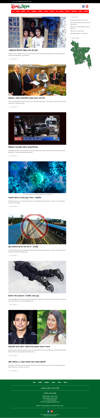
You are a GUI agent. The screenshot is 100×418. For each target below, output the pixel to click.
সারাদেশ (53, 382)
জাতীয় (17, 11)
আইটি (80, 11)
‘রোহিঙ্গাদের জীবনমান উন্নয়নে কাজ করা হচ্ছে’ (23, 50)
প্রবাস (28, 11)
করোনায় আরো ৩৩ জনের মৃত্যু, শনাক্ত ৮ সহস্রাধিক (24, 198)
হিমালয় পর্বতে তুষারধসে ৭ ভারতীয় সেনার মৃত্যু (23, 296)
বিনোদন (61, 11)
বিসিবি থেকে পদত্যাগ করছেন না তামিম (77, 31)
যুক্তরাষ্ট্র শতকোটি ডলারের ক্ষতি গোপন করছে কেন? (79, 20)
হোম (13, 11)
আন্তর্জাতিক (34, 11)
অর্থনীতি (40, 11)
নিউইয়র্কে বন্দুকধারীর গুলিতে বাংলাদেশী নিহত (23, 147)
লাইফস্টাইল (74, 11)
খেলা (57, 11)
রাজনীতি (23, 11)
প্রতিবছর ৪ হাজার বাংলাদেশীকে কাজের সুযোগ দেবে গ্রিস (26, 98)
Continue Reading (14, 59)
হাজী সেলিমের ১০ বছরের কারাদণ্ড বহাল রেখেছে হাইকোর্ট (26, 362)
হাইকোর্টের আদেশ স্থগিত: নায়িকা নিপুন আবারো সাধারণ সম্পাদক (29, 347)
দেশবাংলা (46, 11)
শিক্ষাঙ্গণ (67, 11)
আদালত (52, 11)
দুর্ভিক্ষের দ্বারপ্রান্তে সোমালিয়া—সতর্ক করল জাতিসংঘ (79, 33)
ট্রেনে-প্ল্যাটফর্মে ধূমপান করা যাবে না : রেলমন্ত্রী (23, 247)
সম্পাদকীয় (86, 11)
